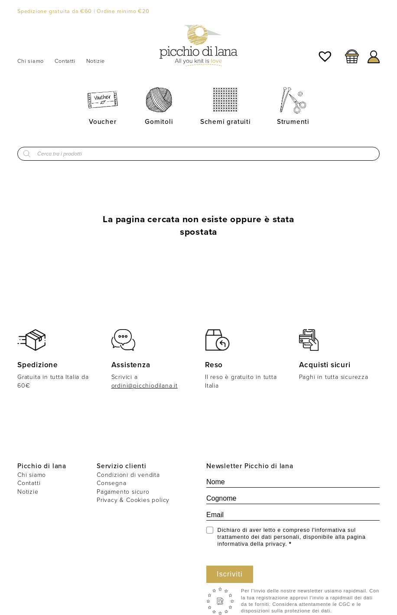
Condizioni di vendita (128, 474)
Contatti (65, 61)
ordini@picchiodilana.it (144, 385)
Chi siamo (30, 61)
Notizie (95, 61)
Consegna (111, 483)
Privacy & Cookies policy (133, 500)
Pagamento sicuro (123, 491)
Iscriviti (230, 574)
